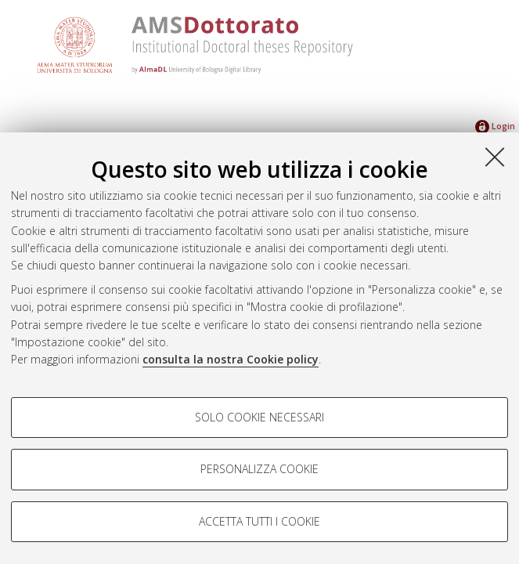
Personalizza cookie (259, 468)
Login (495, 126)
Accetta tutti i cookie (259, 521)
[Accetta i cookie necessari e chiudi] (494, 156)
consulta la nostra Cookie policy (230, 359)
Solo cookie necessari (259, 417)
